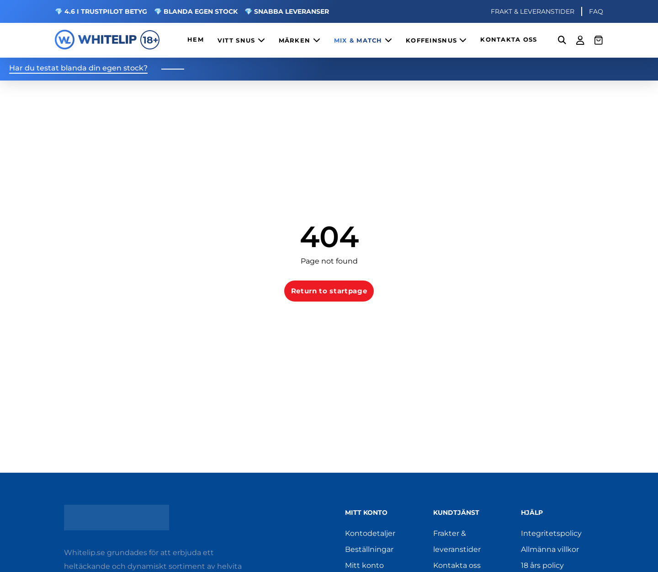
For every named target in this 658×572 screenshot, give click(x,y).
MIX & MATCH (363, 40)
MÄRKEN (299, 40)
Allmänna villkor (550, 549)
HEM (195, 39)
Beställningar (369, 549)
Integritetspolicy (551, 533)
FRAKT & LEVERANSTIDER (532, 11)
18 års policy (542, 565)
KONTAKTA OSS (508, 39)
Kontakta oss (457, 565)
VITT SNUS (241, 40)
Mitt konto (364, 565)
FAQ (596, 11)
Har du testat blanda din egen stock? (78, 68)
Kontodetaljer (370, 533)
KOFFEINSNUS (436, 40)
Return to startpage (329, 290)
